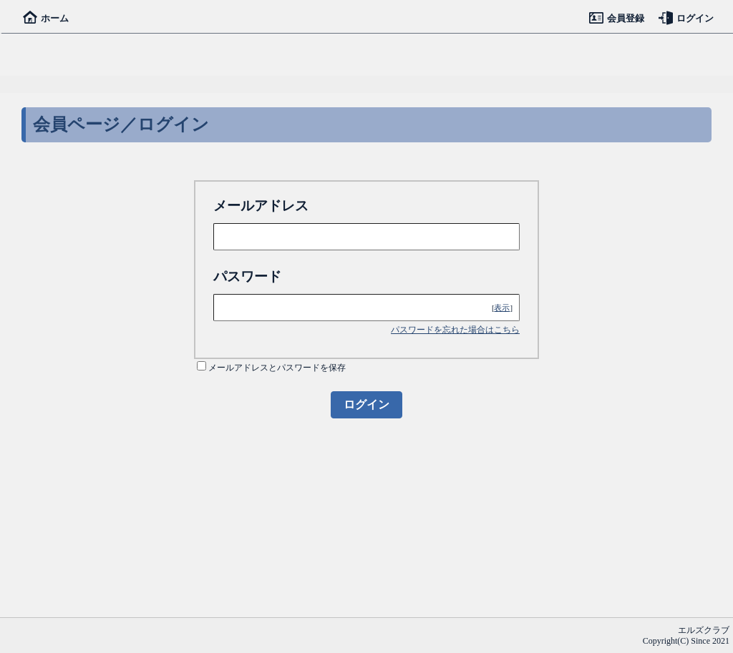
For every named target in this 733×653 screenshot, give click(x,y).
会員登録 (616, 18)
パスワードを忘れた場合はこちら (455, 330)
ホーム (46, 18)
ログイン (686, 18)
